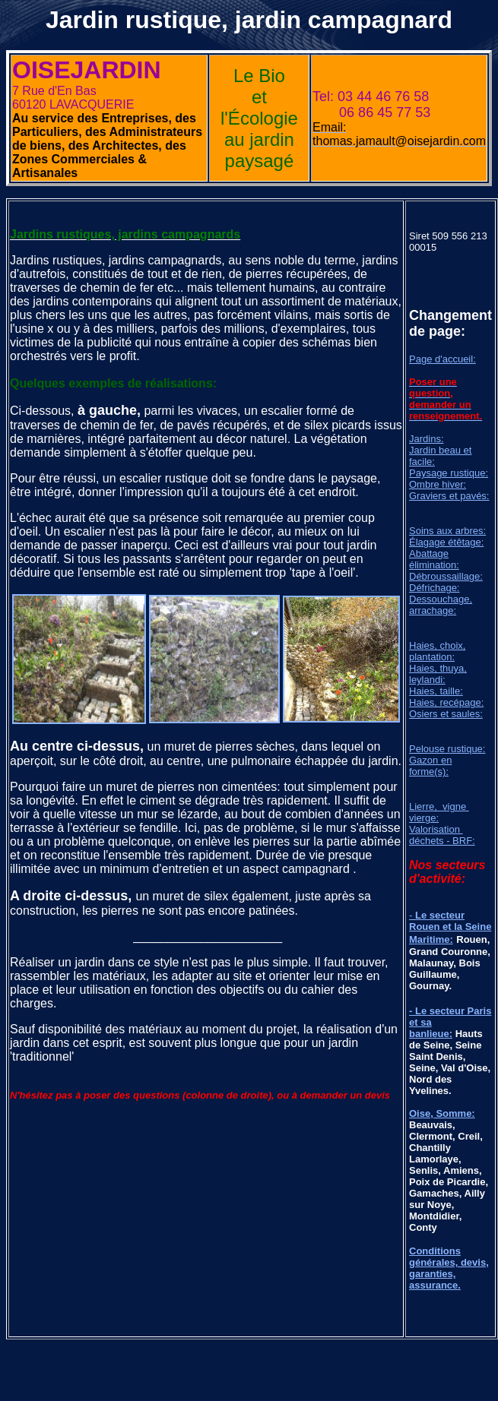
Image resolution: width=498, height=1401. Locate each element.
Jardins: (426, 438)
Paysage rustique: (448, 473)
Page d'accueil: (442, 359)
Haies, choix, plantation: (437, 651)
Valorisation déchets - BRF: (442, 835)
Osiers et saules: (446, 713)
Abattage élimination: (434, 559)
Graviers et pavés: (449, 495)
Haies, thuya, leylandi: (438, 674)
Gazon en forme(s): (430, 765)
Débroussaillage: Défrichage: (446, 582)
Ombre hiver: (437, 484)
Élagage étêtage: (446, 542)
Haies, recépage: (446, 702)
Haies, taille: (436, 691)
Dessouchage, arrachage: (440, 604)
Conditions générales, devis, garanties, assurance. (449, 1268)
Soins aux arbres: (447, 530)
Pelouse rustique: (447, 748)
